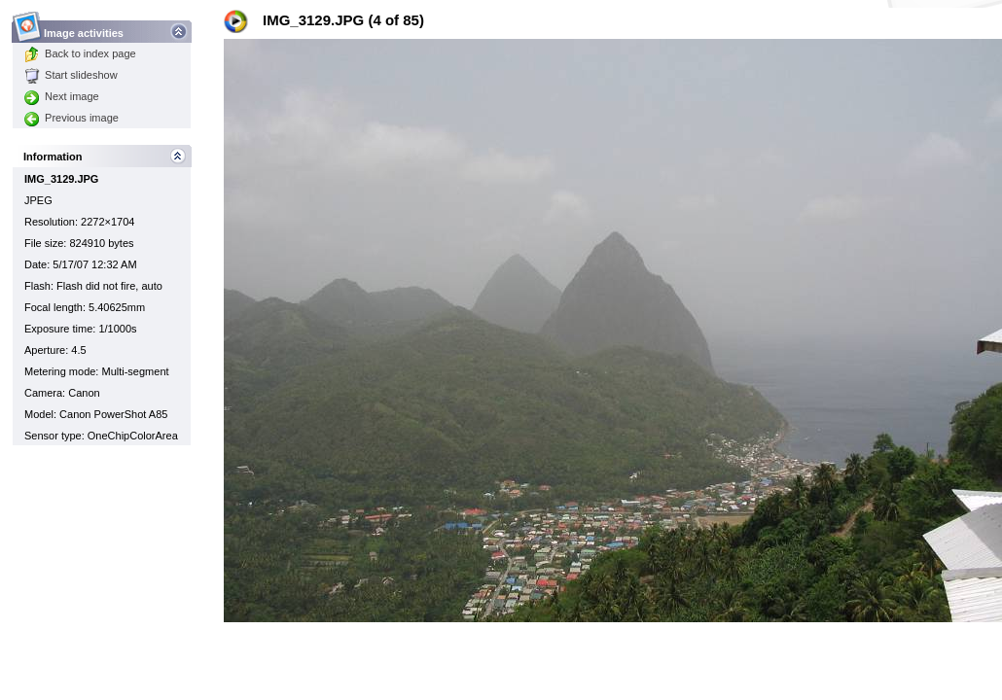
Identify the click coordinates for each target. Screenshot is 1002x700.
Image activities (84, 28)
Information (53, 156)
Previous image (71, 117)
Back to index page (80, 53)
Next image (61, 96)
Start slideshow (71, 75)
